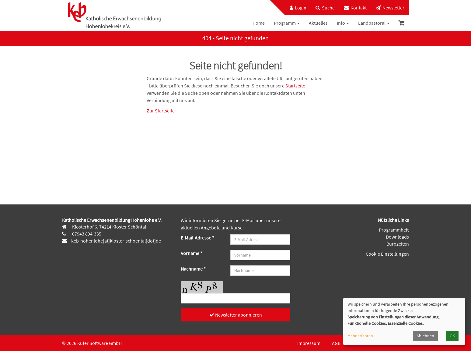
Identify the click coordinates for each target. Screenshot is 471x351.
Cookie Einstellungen (387, 254)
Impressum (308, 343)
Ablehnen (425, 336)
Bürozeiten (397, 244)
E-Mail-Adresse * (197, 238)
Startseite (295, 86)
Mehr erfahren (360, 336)
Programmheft (394, 230)
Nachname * (193, 269)
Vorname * (191, 253)
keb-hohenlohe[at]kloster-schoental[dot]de (116, 241)
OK (452, 336)
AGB (336, 343)
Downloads (397, 237)
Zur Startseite (161, 111)
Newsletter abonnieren (235, 315)
